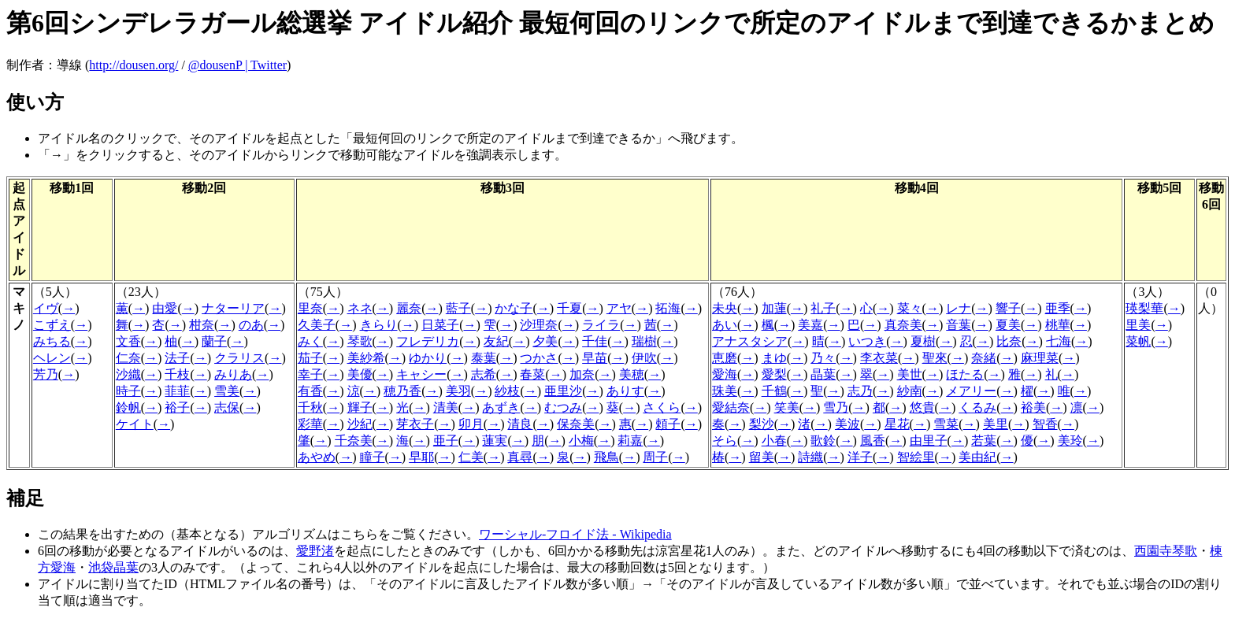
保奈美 (576, 424)
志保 (226, 407)
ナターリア (233, 308)
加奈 (582, 374)
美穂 (631, 374)
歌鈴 (823, 440)
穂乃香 (402, 391)
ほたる (965, 374)
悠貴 (922, 407)
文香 (128, 341)
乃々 (823, 358)
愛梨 (774, 374)
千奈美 (354, 440)
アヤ (619, 308)
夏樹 (923, 341)
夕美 (545, 341)
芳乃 (45, 374)
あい (724, 324)
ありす (625, 391)
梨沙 (761, 424)
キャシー (421, 374)
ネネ (360, 308)
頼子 (668, 424)
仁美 (471, 457)
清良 (519, 424)
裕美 (1033, 407)
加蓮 (774, 308)
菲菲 (177, 391)
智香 (1045, 424)
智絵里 (916, 457)
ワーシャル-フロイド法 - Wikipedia (575, 534)
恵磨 (724, 358)
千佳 (594, 341)
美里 (995, 424)
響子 (1008, 308)
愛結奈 (731, 407)
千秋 (310, 407)
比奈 (1009, 341)
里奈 (310, 308)
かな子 (513, 308)
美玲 (1070, 440)
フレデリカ (427, 341)
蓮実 (494, 440)
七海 (1058, 341)
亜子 (445, 440)
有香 (310, 391)
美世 (909, 374)
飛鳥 (606, 457)
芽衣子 (415, 424)
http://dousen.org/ (133, 65)
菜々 (909, 308)
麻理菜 (1040, 358)
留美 (761, 457)
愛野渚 (315, 550)
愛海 (724, 374)
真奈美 (903, 324)
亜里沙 (563, 391)
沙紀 (360, 424)
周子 (655, 457)
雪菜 (946, 424)
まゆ (774, 358)
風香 (872, 440)
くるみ (977, 407)
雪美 (226, 391)
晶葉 (823, 374)
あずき (501, 407)
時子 (128, 391)
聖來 (935, 358)
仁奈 (128, 358)
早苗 (594, 358)
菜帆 (1138, 341)
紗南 (909, 391)
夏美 (1008, 324)
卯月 (471, 424)
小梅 (581, 440)
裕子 (177, 407)
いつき (867, 341)
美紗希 (366, 358)
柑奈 (201, 324)
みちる (52, 341)
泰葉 (483, 358)
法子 (177, 358)
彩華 (310, 424)
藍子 (458, 308)
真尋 (519, 457)
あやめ (317, 457)
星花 (897, 424)
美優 (360, 374)
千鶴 (774, 391)
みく (310, 341)
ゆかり (428, 358)
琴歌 (360, 341)
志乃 (860, 391)
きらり (379, 324)
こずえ (52, 324)
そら (724, 440)
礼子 (823, 308)
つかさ (539, 358)
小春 (774, 440)
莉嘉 (630, 440)
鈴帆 (128, 407)
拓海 (668, 308)
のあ (251, 324)
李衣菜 (879, 358)
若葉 (983, 440)
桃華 (1057, 324)
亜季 (1057, 308)
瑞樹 (644, 341)
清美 (445, 407)
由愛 (164, 308)
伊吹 (644, 358)
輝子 (360, 407)
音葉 (958, 324)
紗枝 (507, 391)
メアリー (971, 391)
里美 (1138, 324)
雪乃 (835, 407)
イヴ (45, 308)
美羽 (458, 391)
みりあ (233, 374)
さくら (662, 407)
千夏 (569, 308)
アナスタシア (750, 341)
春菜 (532, 374)
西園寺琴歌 (1165, 550)
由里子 (929, 440)
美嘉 (810, 324)
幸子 (310, 374)
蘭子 (214, 341)
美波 (847, 424)
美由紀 (977, 457)
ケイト (135, 424)
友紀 (496, 341)
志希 (483, 374)
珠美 (724, 391)
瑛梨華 (1144, 308)
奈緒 (983, 358)
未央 (724, 308)
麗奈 (408, 308)
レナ (958, 308)
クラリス (239, 358)
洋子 (860, 457)
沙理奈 (539, 324)
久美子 (317, 324)
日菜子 (440, 324)
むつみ (563, 407)
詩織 (810, 457)
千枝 (177, 374)
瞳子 (372, 457)
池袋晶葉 (113, 567)
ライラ (601, 324)
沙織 (128, 374)
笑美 (786, 407)
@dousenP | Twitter (237, 65)
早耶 (421, 457)
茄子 (310, 358)
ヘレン (52, 358)
